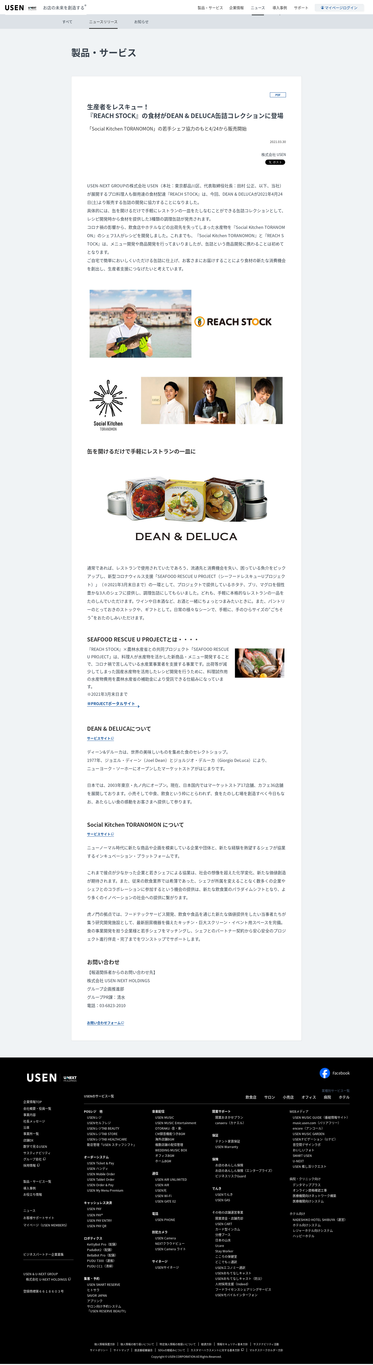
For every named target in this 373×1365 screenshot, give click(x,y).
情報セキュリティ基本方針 (232, 1345)
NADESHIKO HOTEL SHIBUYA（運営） (320, 1220)
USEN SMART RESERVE (103, 1285)
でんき (216, 1189)
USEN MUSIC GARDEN (309, 1134)
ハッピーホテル (303, 1237)
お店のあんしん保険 (229, 1166)
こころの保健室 (226, 1257)
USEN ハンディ (97, 1169)
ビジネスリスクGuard (230, 1177)
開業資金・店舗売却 (229, 1219)
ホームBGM (163, 1162)
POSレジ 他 (93, 1112)
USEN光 (161, 1191)
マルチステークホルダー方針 (266, 1351)
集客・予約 (91, 1279)
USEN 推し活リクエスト (310, 1167)
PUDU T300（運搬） (101, 1261)
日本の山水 (223, 1241)
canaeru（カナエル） (230, 1124)
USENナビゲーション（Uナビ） (315, 1140)
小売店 (288, 1098)
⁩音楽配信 (158, 1112)
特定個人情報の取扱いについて (178, 1345)
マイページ (46, 1226)
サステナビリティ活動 (266, 1345)
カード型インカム (227, 1230)
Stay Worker (224, 1252)
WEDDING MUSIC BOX (171, 1151)
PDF (278, 95)
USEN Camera (165, 1239)
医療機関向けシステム (308, 1202)
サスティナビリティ (37, 1154)
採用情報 (29, 1167)
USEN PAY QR (96, 1227)
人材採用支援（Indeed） (232, 1285)
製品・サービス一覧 (37, 1182)
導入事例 (280, 7)
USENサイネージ (167, 1268)
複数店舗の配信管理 (169, 1145)
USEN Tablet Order (100, 1180)
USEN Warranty (226, 1147)
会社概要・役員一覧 (37, 1109)
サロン (269, 1098)
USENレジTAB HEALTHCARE (107, 1140)
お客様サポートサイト (38, 1219)
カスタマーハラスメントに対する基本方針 (215, 1351)
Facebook (335, 1074)
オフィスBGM (164, 1156)
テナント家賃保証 (227, 1142)
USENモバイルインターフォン (236, 1296)
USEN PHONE (165, 1220)
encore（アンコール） (309, 1129)
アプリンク (95, 1302)
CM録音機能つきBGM (170, 1134)
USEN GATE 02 (165, 1202)
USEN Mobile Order (101, 1175)
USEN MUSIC (164, 1118)
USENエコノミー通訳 (230, 1268)
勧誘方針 (206, 1345)
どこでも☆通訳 (226, 1263)
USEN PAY (94, 1209)
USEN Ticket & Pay (100, 1164)
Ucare (219, 1246)
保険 (215, 1160)
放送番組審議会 (143, 1351)
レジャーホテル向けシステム (313, 1231)
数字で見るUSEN (35, 1147)
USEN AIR (162, 1186)
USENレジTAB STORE (102, 1134)
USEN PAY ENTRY (99, 1221)
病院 (327, 1098)
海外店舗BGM (164, 1140)
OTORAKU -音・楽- (168, 1129)
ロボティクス (93, 1239)
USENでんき (224, 1195)
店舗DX (28, 1141)
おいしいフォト (303, 1151)
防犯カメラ (160, 1233)
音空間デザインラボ (307, 1145)
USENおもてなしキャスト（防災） (239, 1279)
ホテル (344, 1098)
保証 (215, 1136)
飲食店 (251, 1098)
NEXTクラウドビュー (170, 1244)
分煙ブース (223, 1235)
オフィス (309, 1098)
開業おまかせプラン (229, 1118)
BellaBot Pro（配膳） (102, 1256)
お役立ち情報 (32, 1195)
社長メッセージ (34, 1122)
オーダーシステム (96, 1158)
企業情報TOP (32, 1103)
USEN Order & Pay (100, 1186)
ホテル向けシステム (307, 1226)
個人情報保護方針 (104, 1345)
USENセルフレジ (99, 1124)
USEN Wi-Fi (163, 1197)
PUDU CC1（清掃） (101, 1267)
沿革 (26, 1128)
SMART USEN (302, 1156)
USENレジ (94, 1118)
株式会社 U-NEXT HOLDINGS (46, 1280)
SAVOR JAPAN (97, 1296)
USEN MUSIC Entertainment (175, 1124)
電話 (155, 1214)
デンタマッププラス (307, 1186)
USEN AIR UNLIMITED (171, 1180)
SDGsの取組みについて (171, 1351)
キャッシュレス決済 (98, 1204)
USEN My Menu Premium (105, 1191)
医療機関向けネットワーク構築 (314, 1197)
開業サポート (221, 1112)
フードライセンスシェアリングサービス (243, 1290)
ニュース (260, 7)
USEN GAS (222, 1201)
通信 (155, 1174)
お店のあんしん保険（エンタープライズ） (244, 1171)
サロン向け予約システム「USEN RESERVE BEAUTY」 (107, 1309)
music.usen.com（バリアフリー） (317, 1124)
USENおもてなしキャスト (233, 1274)
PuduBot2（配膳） (100, 1250)
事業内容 (29, 1116)
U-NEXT (298, 1162)
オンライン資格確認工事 (310, 1191)
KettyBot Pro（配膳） (103, 1245)
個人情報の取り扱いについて (137, 1345)
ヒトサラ (93, 1291)
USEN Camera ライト (170, 1250)
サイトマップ (121, 1351)
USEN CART (223, 1225)
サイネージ (160, 1262)
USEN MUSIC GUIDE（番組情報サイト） (321, 1118)
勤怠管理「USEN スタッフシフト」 (112, 1145)
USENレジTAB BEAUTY (103, 1129)
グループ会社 (32, 1160)
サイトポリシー (99, 1351)
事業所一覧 (31, 1135)
